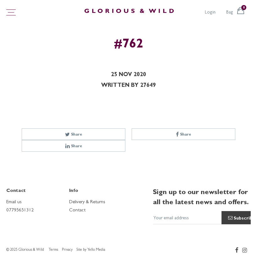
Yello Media (96, 250)
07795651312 (20, 210)
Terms (53, 250)
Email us (14, 202)
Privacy (67, 250)
